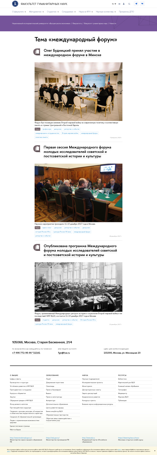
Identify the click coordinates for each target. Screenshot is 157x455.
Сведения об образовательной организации (25, 417)
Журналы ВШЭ (123, 397)
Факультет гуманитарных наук (44, 3)
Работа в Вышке (15, 430)
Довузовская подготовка (55, 382)
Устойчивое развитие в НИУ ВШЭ (22, 386)
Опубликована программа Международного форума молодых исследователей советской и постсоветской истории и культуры (80, 250)
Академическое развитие (91, 397)
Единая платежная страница (20, 426)
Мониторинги (87, 386)
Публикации (122, 400)
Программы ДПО (126, 11)
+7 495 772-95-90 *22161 (26, 352)
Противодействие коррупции (20, 408)
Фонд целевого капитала (19, 404)
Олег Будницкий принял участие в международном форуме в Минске (72, 52)
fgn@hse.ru (64, 352)
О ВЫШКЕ (14, 375)
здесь (119, 449)
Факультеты (77, 23)
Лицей (48, 379)
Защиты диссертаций (89, 393)
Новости (113, 23)
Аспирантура (50, 400)
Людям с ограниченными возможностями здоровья (24, 421)
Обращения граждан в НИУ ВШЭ (21, 400)
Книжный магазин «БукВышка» (128, 386)
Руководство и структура (19, 382)
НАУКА (85, 375)
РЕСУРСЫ (122, 375)
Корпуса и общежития (18, 393)
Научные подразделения (90, 379)
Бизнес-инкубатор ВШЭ (54, 411)
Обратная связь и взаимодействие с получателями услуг (59, 419)
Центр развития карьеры (55, 408)
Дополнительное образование (57, 404)
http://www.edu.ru (88, 438)
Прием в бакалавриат (53, 390)
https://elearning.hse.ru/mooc (128, 438)
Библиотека (122, 379)
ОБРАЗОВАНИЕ (52, 375)
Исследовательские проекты (92, 382)
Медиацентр (122, 393)
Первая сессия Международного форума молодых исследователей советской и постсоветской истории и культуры (77, 152)
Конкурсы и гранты (89, 400)
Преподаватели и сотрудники (20, 390)
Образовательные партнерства (57, 415)
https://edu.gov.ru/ (53, 438)
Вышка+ (48, 393)
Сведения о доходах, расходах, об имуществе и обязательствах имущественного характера (26, 412)
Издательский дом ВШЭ (126, 382)
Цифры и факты (15, 379)
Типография (122, 390)
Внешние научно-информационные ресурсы (97, 404)
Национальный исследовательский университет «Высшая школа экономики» (41, 23)
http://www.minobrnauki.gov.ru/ (21, 438)
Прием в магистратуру (54, 397)
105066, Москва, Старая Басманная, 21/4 (42, 342)
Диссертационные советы (91, 390)
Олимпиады (50, 386)
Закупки (13, 397)
